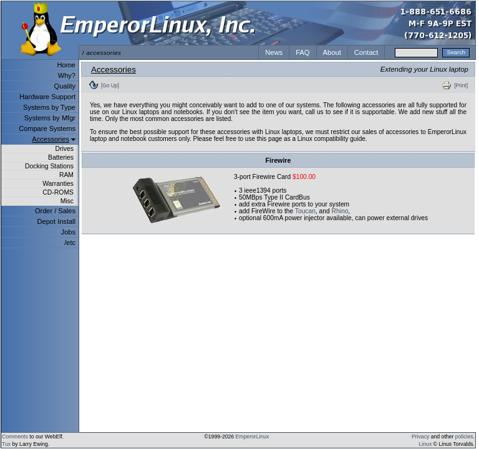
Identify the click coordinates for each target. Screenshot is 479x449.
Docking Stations (49, 166)
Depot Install (56, 221)
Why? (66, 75)
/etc (69, 242)
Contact (366, 52)
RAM (66, 174)
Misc (67, 201)
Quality (64, 86)
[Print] (461, 85)
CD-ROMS (58, 192)
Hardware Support (47, 96)
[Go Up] (110, 85)
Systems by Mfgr (49, 118)
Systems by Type (49, 107)
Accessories (50, 139)
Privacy (420, 436)
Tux (6, 444)
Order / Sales (55, 211)
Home (66, 65)
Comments (15, 436)
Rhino (340, 211)
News (274, 52)
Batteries (61, 157)
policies (464, 436)
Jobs (68, 232)
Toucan (305, 211)
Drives (65, 148)
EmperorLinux (252, 436)
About (332, 52)
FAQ (302, 52)
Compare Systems (47, 128)
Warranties (58, 183)
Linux (425, 444)
